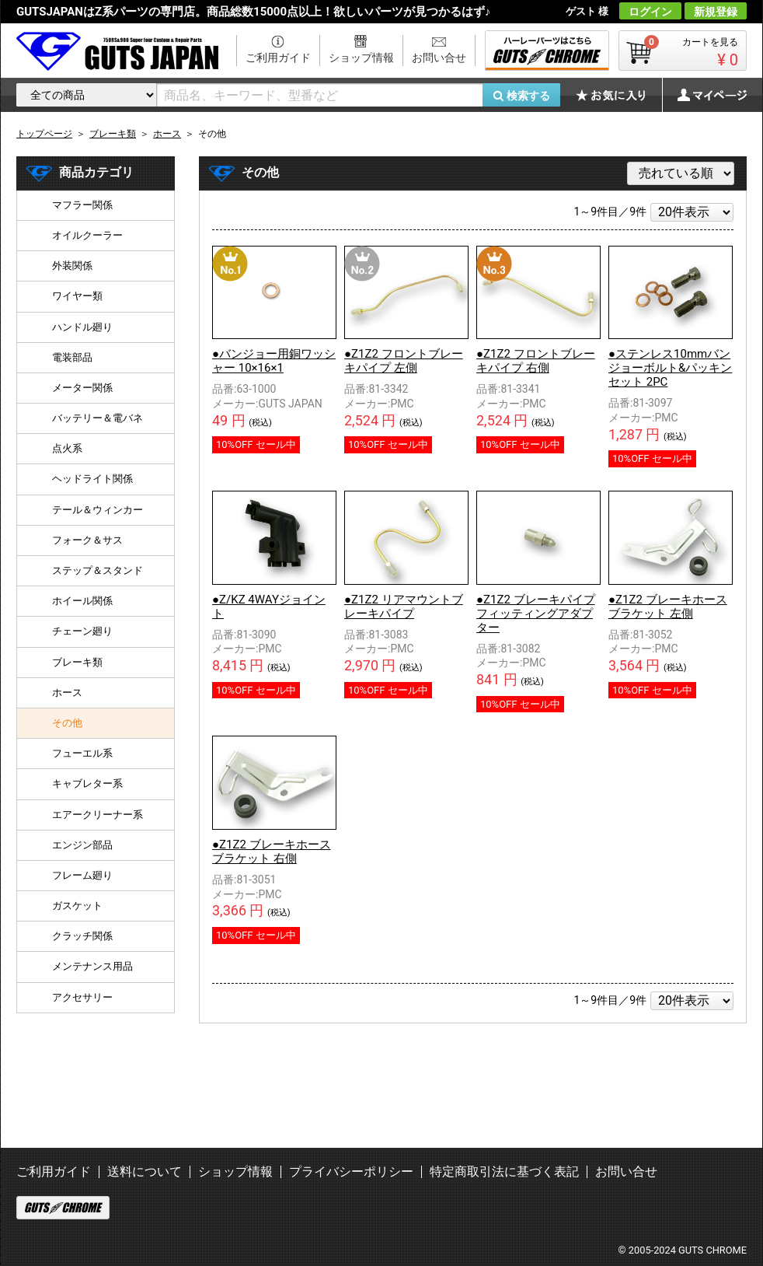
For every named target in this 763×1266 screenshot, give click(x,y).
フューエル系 (82, 753)
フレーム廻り (82, 875)
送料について (144, 1171)
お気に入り (618, 95)
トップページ (44, 133)
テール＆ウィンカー (97, 510)
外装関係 (72, 265)
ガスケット (77, 905)
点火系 (67, 448)
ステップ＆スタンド (97, 570)
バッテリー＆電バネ (97, 418)
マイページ (704, 95)
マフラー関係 (82, 205)
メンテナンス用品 (92, 966)
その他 (67, 723)
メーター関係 (82, 387)
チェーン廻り (82, 631)
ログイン (650, 11)
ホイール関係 (82, 601)
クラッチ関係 (82, 936)
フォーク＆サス (87, 540)
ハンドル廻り (82, 327)
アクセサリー (82, 997)
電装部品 (72, 357)
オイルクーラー (87, 235)
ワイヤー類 (77, 296)
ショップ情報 (361, 57)
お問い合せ (439, 57)
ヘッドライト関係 (92, 478)
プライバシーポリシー (351, 1171)
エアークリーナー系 (97, 814)
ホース (67, 692)
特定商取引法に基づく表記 (504, 1171)
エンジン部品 (82, 845)
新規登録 (715, 11)
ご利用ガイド (278, 57)
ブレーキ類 (77, 662)
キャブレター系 (87, 783)
